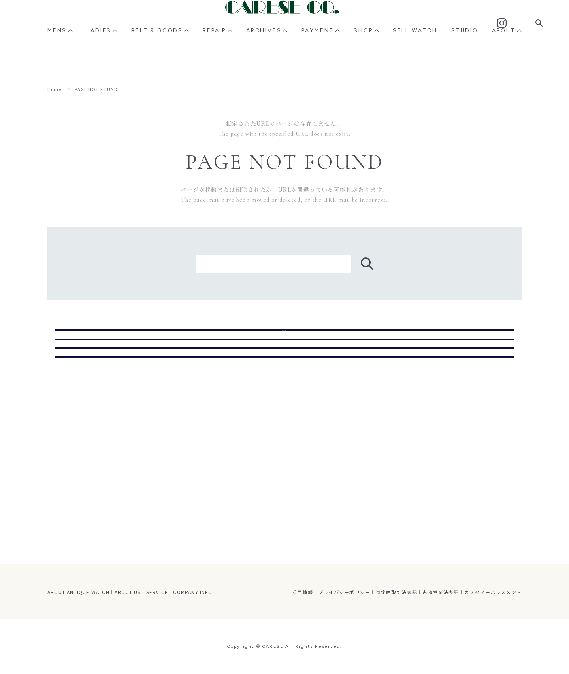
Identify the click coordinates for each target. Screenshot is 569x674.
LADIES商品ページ (284, 366)
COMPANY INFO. (193, 592)
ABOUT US (128, 592)
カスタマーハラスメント (493, 592)
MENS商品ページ (284, 335)
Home (54, 89)
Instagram (502, 23)
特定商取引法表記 (396, 592)
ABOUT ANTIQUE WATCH (78, 592)
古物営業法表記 (440, 592)
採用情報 (302, 592)
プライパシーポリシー (344, 592)
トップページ (284, 429)
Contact (520, 23)
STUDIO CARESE (284, 398)
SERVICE (157, 592)
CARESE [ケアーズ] (284, 22)
